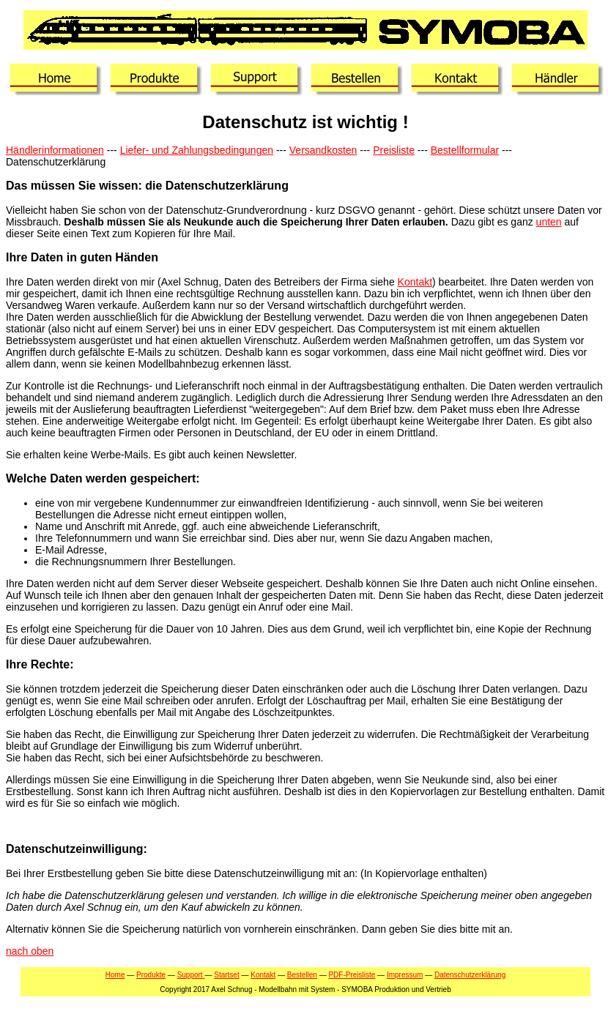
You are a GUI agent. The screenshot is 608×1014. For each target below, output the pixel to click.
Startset (226, 975)
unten (549, 222)
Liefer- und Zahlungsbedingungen (196, 150)
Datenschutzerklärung (469, 975)
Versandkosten (323, 150)
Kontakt (415, 282)
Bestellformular (465, 150)
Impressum (405, 975)
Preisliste (394, 150)
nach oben (29, 951)
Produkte (151, 975)
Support (191, 975)
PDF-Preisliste (351, 975)
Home (115, 975)
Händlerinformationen (55, 150)
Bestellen (302, 975)
